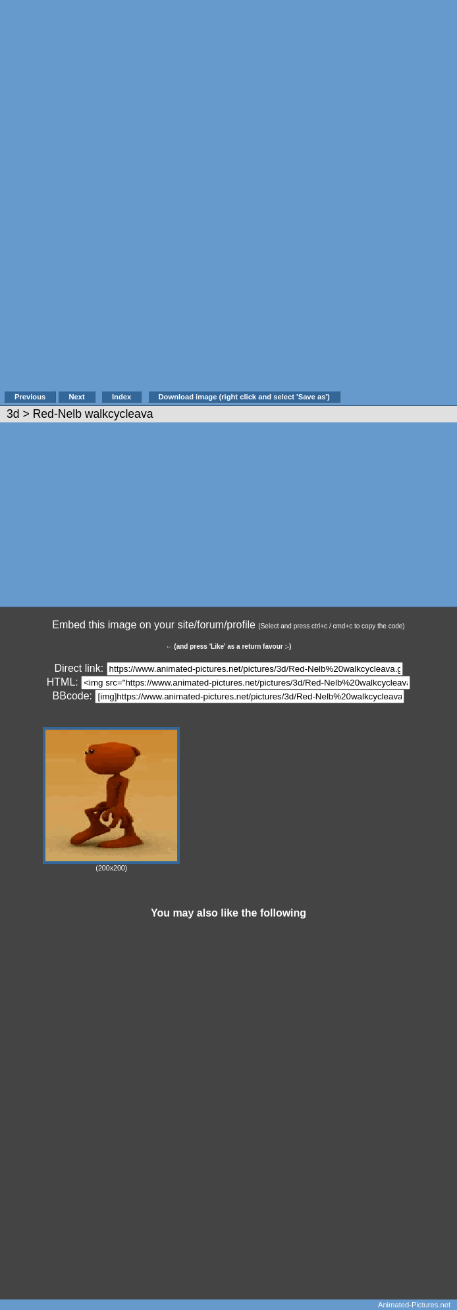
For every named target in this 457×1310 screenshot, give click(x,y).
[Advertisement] (397, 202)
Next (76, 397)
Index (121, 397)
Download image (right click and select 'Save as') (244, 397)
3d (13, 413)
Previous (29, 397)
